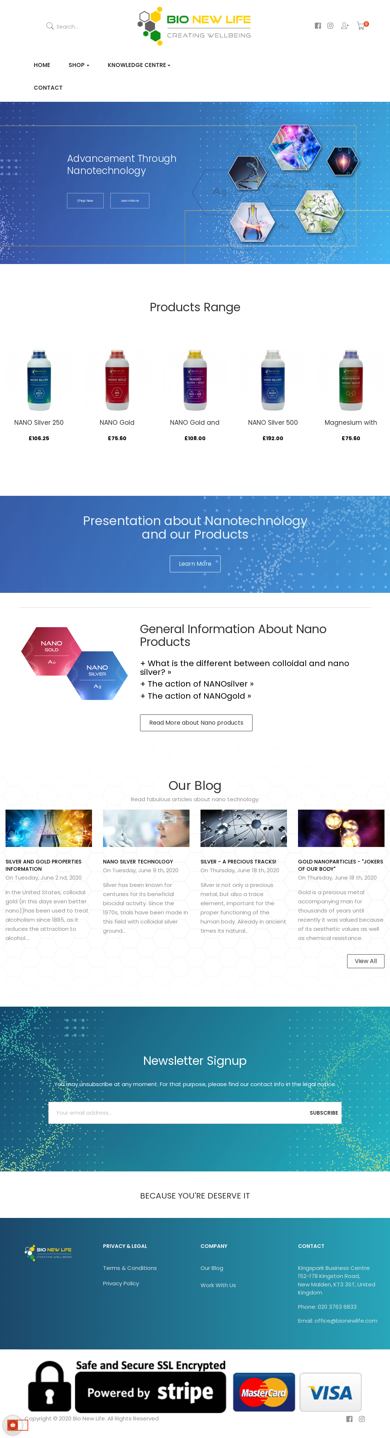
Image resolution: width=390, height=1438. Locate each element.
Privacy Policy (121, 1283)
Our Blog (211, 1268)
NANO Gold (117, 422)
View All (366, 961)
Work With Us (218, 1285)
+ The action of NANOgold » (195, 696)
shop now (85, 200)
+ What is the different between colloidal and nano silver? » (244, 668)
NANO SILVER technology (138, 861)
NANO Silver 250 (39, 422)
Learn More (195, 564)
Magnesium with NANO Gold (351, 426)
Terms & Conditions (130, 1268)
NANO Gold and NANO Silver (195, 426)
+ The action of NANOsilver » (197, 684)
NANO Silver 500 (273, 422)
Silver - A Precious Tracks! (238, 861)
